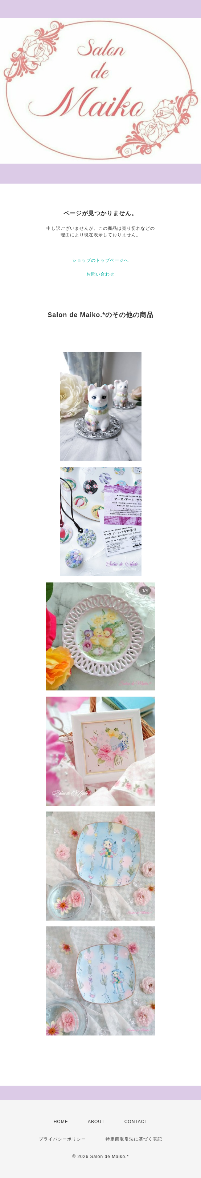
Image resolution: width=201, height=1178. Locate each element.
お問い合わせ (100, 274)
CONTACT (136, 1121)
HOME (61, 1121)
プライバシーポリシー (62, 1139)
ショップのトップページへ (100, 260)
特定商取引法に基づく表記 (134, 1139)
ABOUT (96, 1121)
